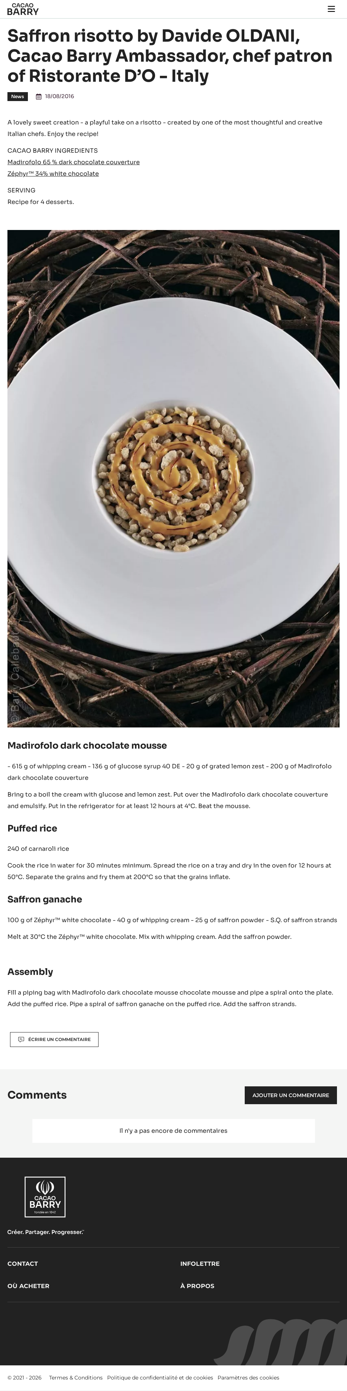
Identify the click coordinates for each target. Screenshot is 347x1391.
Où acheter (28, 1286)
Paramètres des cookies (248, 1377)
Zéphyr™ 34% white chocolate (53, 174)
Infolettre (200, 1263)
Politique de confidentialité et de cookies (160, 1377)
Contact (22, 1263)
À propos (197, 1286)
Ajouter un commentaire (291, 1095)
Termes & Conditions (76, 1377)
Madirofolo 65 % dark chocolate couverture (73, 162)
